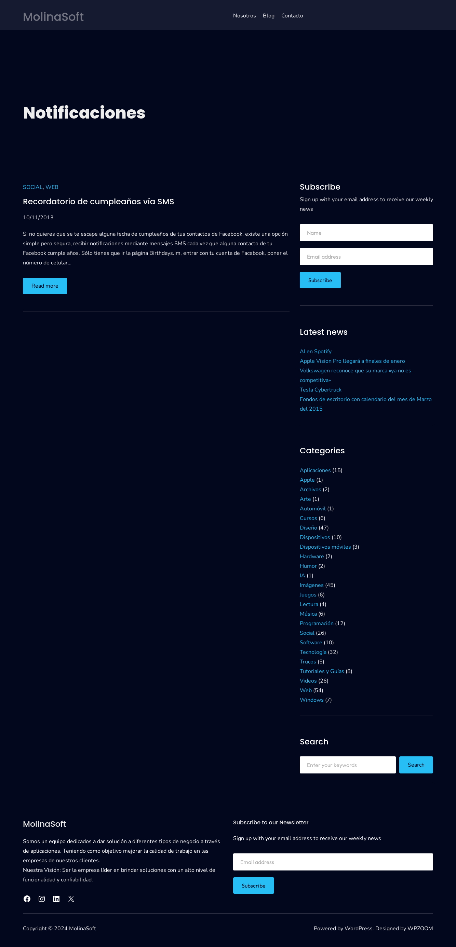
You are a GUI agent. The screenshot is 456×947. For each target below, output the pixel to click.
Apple (307, 479)
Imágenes (312, 585)
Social (33, 187)
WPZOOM (420, 928)
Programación (317, 623)
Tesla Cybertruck (320, 390)
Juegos (308, 594)
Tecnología (313, 652)
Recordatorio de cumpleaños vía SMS (99, 201)
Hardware (312, 556)
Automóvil (313, 508)
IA (302, 575)
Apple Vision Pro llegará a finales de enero (352, 361)
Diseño (308, 527)
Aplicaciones (315, 470)
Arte (305, 499)
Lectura (309, 604)
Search (416, 764)
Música (308, 613)
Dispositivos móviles (325, 546)
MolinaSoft (54, 17)
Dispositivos (315, 537)
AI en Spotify (316, 351)
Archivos (310, 489)
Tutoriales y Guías (322, 671)
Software (311, 642)
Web (51, 187)
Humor (308, 565)
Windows (312, 699)
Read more (47, 287)
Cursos (308, 518)
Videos (308, 680)
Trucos (308, 661)
